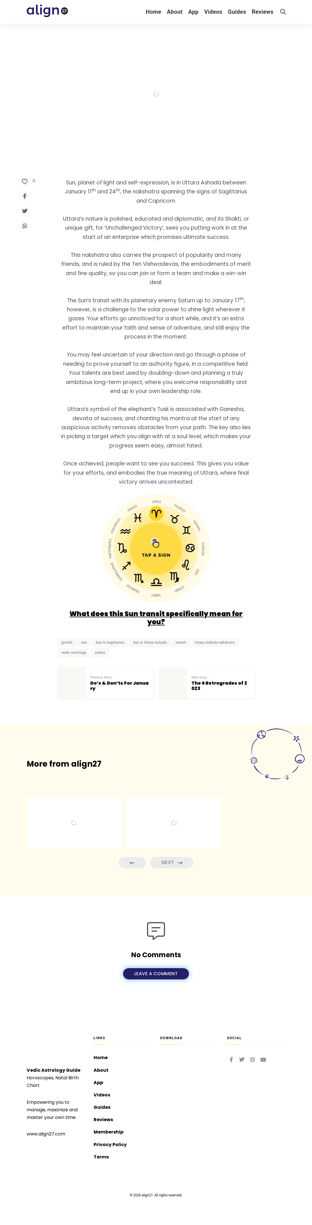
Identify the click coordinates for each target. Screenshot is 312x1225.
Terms (101, 1157)
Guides (237, 11)
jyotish (67, 643)
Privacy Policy (110, 1144)
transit (181, 643)
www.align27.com (46, 1134)
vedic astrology (74, 653)
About (175, 11)
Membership (108, 1132)
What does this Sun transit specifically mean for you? (156, 618)
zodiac (100, 653)
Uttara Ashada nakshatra (214, 643)
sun (84, 643)
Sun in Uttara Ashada (150, 643)
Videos (213, 11)
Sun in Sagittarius (110, 643)
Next (171, 862)
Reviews (262, 11)
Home (153, 11)
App (193, 11)
